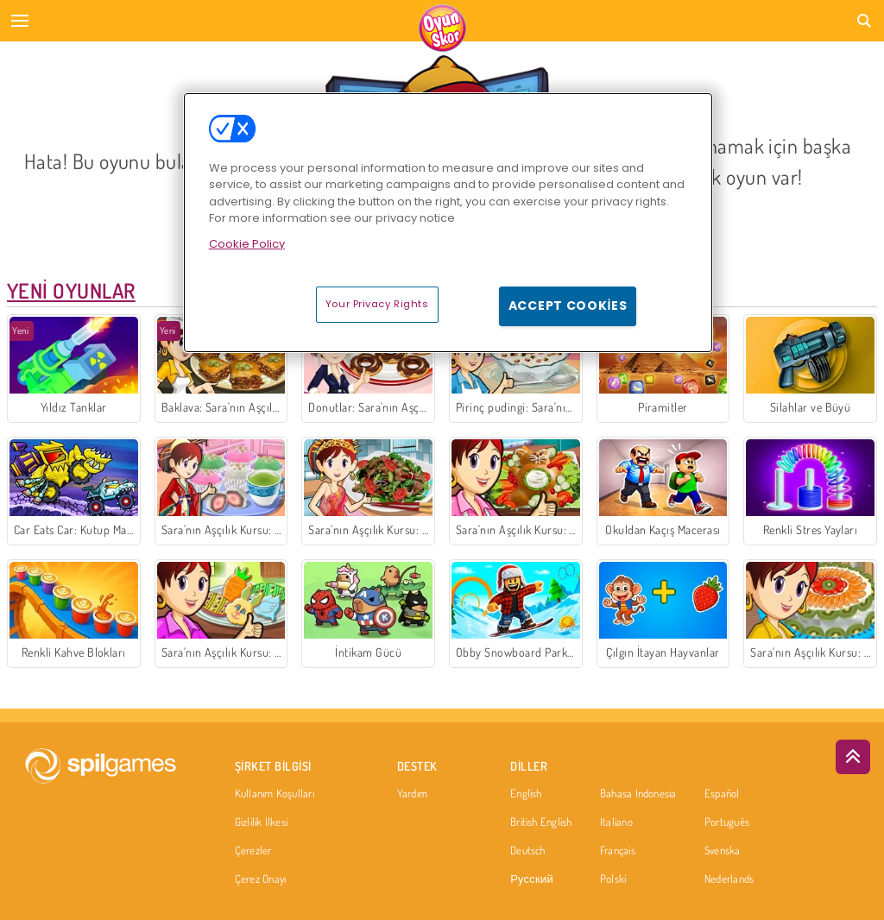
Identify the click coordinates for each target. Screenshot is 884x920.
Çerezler (253, 851)
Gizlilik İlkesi (261, 822)
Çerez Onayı (260, 879)
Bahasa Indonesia (638, 794)
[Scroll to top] (853, 757)
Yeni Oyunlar (71, 290)
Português (726, 822)
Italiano (616, 822)
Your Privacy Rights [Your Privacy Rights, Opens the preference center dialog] (377, 304)
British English (540, 822)
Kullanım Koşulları (274, 794)
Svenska (722, 851)
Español (722, 794)
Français (617, 851)
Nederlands (729, 879)
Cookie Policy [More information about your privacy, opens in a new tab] (247, 244)
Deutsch (528, 851)
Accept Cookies (568, 305)
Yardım (412, 794)
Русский (531, 879)
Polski (613, 879)
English (526, 794)
